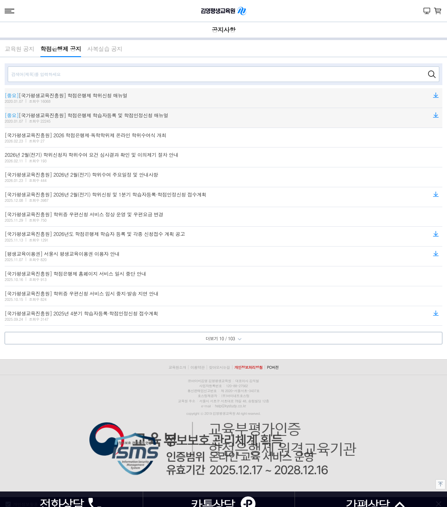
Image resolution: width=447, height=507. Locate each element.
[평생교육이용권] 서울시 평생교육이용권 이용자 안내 (62, 253)
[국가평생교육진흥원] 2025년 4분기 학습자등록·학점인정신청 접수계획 (81, 313)
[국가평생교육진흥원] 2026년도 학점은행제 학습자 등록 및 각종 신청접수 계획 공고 (95, 234)
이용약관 (197, 367)
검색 (432, 74)
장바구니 (437, 11)
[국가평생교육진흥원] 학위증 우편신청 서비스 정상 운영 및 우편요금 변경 (84, 214)
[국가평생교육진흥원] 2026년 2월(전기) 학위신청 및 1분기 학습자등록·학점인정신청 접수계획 (105, 194)
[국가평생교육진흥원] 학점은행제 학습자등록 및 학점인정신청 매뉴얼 (86, 115)
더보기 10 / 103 (223, 338)
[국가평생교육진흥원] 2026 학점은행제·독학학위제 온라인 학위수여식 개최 (85, 135)
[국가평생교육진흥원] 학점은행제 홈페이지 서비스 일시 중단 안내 (75, 273)
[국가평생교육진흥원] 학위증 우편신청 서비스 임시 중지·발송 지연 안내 (81, 293)
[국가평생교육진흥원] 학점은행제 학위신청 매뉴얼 (66, 95)
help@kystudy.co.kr (230, 405)
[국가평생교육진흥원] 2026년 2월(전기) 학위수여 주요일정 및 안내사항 (81, 174)
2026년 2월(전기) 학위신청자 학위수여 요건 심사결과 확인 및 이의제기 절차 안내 (91, 154)
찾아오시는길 (219, 367)
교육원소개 (177, 367)
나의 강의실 (426, 11)
